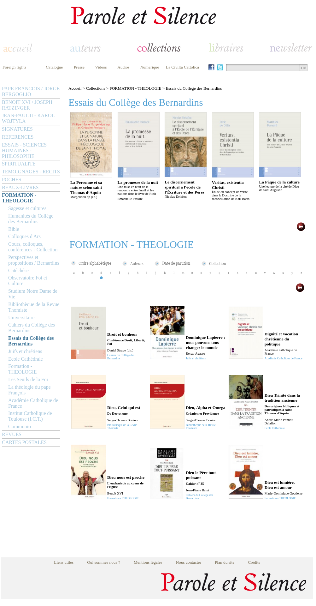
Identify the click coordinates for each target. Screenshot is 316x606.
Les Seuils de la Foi (28, 379)
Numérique (149, 67)
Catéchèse (18, 270)
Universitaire (21, 317)
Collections (95, 88)
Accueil (74, 88)
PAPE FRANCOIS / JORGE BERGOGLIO (31, 91)
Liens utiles (63, 562)
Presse (79, 67)
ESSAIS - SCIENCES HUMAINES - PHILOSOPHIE (24, 150)
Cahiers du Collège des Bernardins (31, 327)
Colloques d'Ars (24, 236)
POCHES (11, 179)
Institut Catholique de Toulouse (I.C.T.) (30, 416)
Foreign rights (14, 67)
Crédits (254, 562)
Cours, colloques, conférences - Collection (32, 246)
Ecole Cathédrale (25, 359)
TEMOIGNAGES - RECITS (31, 171)
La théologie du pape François (29, 389)
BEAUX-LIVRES (20, 187)
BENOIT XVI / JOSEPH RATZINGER (27, 105)
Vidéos (101, 67)
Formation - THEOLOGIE (22, 369)
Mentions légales (148, 562)
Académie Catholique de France (33, 403)
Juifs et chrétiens (25, 351)
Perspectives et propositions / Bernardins (33, 260)
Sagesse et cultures (27, 208)
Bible (13, 229)
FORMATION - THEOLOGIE (19, 197)
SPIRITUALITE (19, 163)
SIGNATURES (17, 129)
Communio (19, 426)
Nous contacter (188, 562)
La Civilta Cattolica (182, 67)
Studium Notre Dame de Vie (32, 293)
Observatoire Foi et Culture (27, 280)
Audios (123, 67)
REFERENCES (17, 137)
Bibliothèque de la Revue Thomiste (33, 307)
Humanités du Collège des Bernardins (30, 218)
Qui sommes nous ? (103, 562)
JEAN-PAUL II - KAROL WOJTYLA (28, 118)
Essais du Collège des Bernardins (31, 340)
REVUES (11, 434)
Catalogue (54, 67)
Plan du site (224, 562)
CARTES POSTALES (24, 442)
